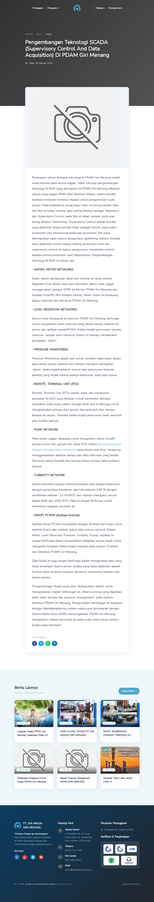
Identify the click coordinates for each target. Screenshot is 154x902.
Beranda (29, 34)
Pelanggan (37, 8)
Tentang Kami (115, 8)
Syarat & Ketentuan (131, 884)
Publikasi (100, 8)
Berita (39, 34)
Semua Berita (129, 691)
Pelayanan (52, 8)
